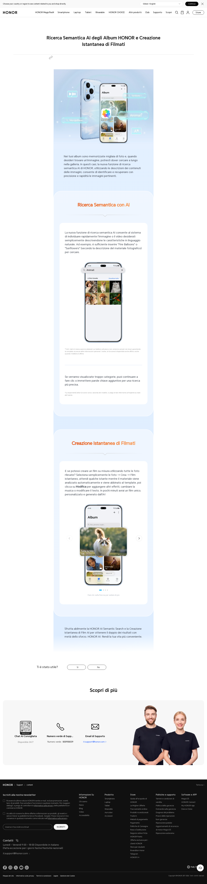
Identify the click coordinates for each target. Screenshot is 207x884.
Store (198, 12)
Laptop (77, 12)
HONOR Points (136, 837)
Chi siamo (83, 802)
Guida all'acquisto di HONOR (138, 800)
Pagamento (135, 823)
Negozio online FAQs (138, 833)
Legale (55, 876)
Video (81, 812)
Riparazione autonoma (165, 833)
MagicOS (185, 799)
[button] (50, 57)
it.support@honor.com (94, 742)
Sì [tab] (77, 667)
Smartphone (64, 12)
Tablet (88, 12)
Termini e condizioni (43, 876)
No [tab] (98, 667)
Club (147, 12)
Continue (191, 4)
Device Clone (186, 809)
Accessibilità (84, 815)
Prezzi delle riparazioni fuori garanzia (165, 817)
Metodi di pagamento (139, 819)
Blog (81, 809)
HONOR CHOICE (117, 12)
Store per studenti (137, 847)
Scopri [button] (169, 12)
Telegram (134, 854)
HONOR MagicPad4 (44, 12)
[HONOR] (8, 785)
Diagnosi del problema (165, 813)
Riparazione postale (164, 823)
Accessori (109, 816)
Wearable (100, 12)
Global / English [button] (149, 4)
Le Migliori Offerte (137, 806)
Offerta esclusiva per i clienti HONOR (139, 842)
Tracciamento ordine (138, 809)
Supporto (157, 12)
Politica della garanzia (165, 806)
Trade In (133, 816)
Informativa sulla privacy (43, 806)
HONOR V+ (134, 857)
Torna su (199, 785)
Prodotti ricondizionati (139, 813)
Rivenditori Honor (137, 850)
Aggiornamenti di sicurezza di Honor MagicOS (167, 828)
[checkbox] (36, 805)
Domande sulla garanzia (166, 809)
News (81, 805)
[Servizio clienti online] (200, 867)
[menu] (188, 12)
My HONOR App (187, 806)
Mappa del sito (8, 876)
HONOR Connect (188, 802)
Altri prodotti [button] (135, 12)
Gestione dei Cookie (67, 876)
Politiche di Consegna (139, 826)
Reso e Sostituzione (138, 830)
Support (20, 785)
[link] (182, 12)
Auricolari (109, 813)
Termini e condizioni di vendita (165, 800)
